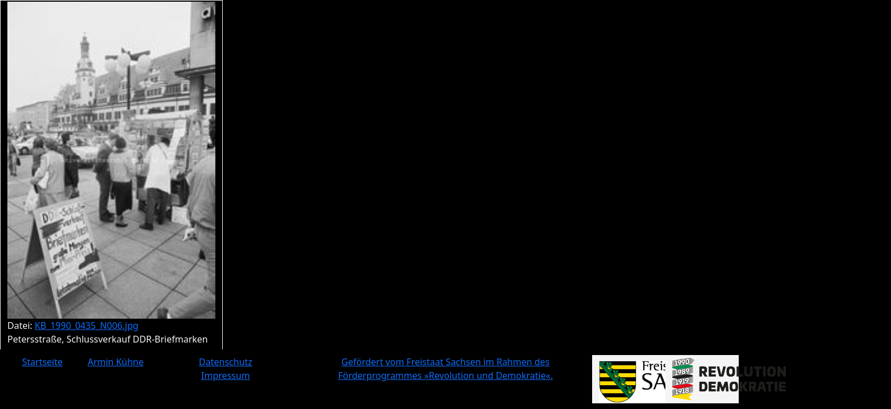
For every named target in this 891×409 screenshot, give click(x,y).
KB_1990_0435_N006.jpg (87, 325)
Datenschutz (225, 362)
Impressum (225, 375)
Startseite (42, 362)
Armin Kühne (116, 362)
